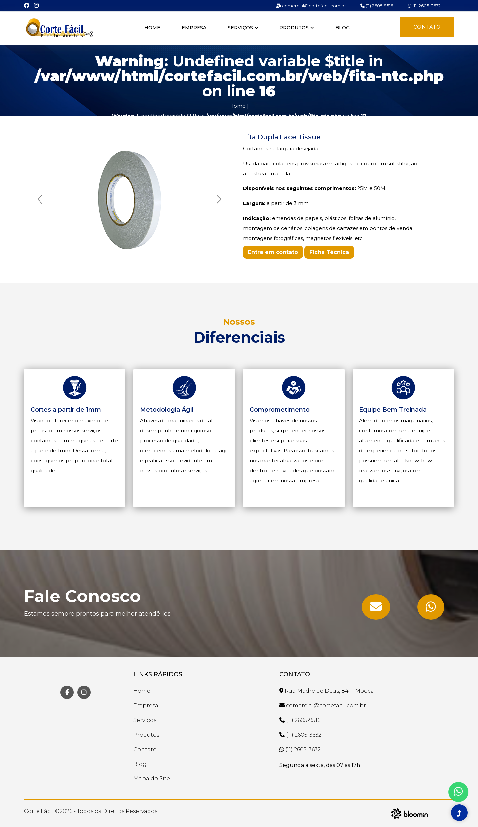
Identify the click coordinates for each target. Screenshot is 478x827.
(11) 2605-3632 (424, 5)
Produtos (296, 28)
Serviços (243, 28)
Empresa (194, 28)
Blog (342, 28)
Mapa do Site (151, 778)
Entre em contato (273, 252)
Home (152, 28)
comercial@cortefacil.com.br (311, 5)
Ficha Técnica (329, 252)
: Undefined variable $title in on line (239, 116)
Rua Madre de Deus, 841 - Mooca (326, 691)
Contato (427, 27)
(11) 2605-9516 (376, 5)
